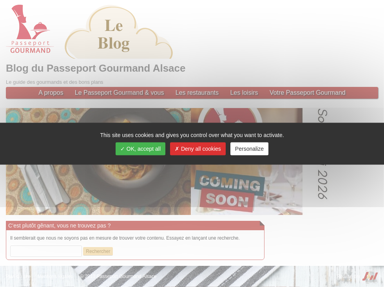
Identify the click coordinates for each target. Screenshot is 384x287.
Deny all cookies (198, 148)
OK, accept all (140, 148)
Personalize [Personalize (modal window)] (249, 148)
